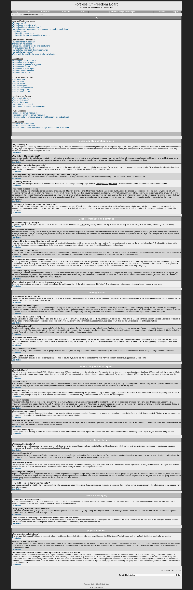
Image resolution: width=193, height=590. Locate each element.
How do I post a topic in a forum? (24, 61)
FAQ (16, 12)
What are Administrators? (21, 98)
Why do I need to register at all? (24, 25)
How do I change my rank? (22, 52)
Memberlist (66, 12)
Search (28, 12)
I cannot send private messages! (24, 113)
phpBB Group (77, 536)
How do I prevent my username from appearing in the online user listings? (40, 29)
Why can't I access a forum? (23, 71)
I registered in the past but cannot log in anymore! (31, 35)
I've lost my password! (20, 31)
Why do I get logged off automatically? (26, 27)
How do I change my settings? (23, 42)
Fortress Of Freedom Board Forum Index (27, 14)
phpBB (92, 584)
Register (162, 12)
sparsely (101, 587)
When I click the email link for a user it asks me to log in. (33, 54)
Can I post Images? (19, 85)
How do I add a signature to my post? (26, 65)
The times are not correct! (22, 44)
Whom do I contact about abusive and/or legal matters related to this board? (41, 128)
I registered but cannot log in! (23, 33)
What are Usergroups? (20, 102)
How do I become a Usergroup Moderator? (28, 106)
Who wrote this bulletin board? (23, 124)
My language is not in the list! (23, 48)
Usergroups (45, 12)
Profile (82, 12)
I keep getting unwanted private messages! (28, 115)
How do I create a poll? (21, 67)
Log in (175, 12)
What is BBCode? (19, 79)
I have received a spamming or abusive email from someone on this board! (40, 117)
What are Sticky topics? (21, 90)
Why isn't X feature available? (23, 126)
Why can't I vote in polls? (21, 73)
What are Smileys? (19, 83)
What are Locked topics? (21, 92)
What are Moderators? (20, 100)
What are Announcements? (22, 88)
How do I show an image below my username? (30, 50)
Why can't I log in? (19, 23)
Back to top (16, 153)
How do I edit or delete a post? (24, 63)
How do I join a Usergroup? (22, 104)
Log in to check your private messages (121, 12)
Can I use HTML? (19, 81)
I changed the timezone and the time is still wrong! (31, 46)
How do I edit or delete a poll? (23, 69)
